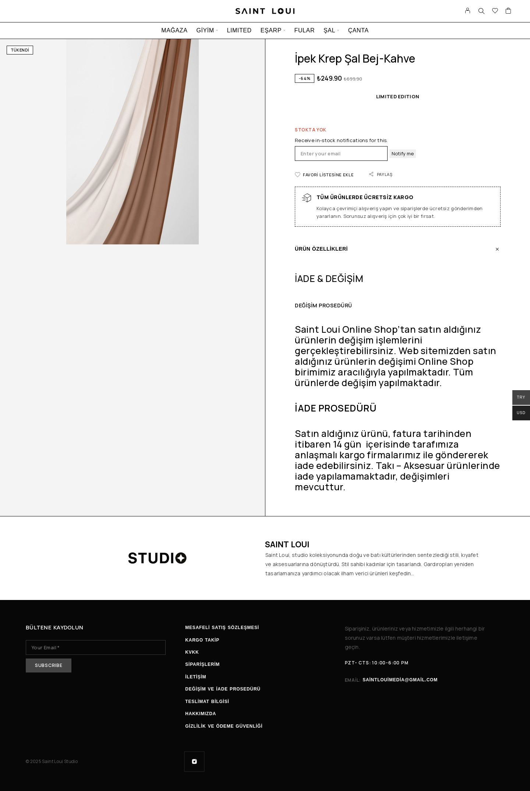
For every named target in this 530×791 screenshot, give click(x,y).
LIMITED (239, 30)
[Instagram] (194, 761)
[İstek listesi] (495, 11)
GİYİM (205, 30)
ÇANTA (358, 30)
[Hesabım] (467, 11)
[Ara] (481, 11)
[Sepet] (508, 11)
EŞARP (271, 30)
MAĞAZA (174, 30)
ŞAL (329, 30)
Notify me (403, 153)
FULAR (304, 30)
